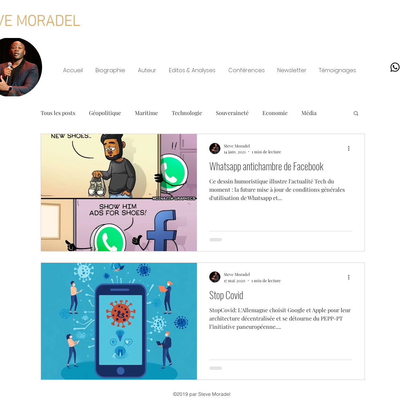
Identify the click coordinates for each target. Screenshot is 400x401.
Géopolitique (105, 112)
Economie (275, 112)
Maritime (146, 112)
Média (309, 112)
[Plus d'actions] (351, 148)
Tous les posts (58, 112)
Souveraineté (232, 112)
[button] (356, 113)
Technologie (187, 112)
